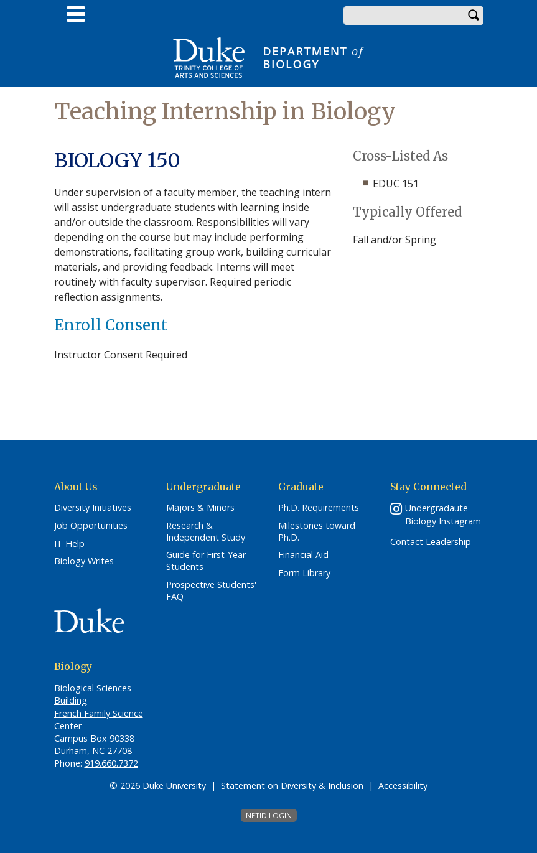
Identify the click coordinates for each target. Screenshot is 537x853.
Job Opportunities (91, 525)
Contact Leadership (430, 542)
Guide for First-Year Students (206, 560)
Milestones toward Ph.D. (316, 531)
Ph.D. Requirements (318, 507)
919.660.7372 (111, 763)
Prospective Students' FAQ (211, 590)
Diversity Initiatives (92, 507)
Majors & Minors (200, 507)
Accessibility (402, 785)
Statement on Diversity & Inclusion (292, 785)
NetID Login (269, 815)
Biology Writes (84, 561)
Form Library (304, 573)
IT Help (69, 543)
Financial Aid (303, 555)
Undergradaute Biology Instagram (443, 514)
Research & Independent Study (205, 531)
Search (474, 15)
